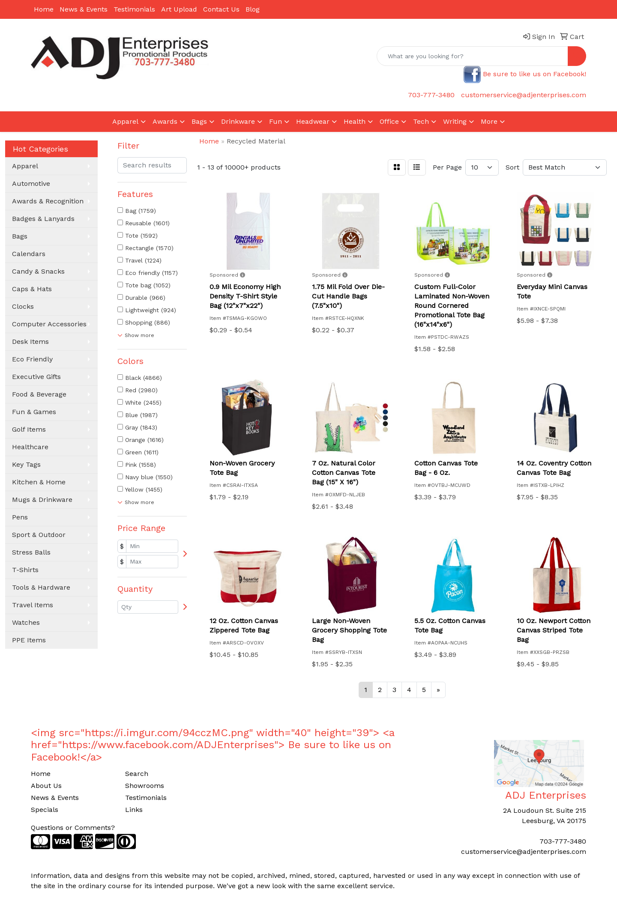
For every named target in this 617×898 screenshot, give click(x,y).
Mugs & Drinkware (42, 499)
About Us (46, 786)
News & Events (84, 9)
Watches (26, 622)
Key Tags (26, 464)
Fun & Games (34, 412)
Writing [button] (455, 121)
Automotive (31, 183)
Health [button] (354, 121)
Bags (19, 236)
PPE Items (29, 640)
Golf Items (29, 429)
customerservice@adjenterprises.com (523, 95)
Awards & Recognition (48, 201)
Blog (253, 9)
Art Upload (179, 9)
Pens (20, 517)
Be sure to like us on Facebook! (534, 74)
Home (44, 9)
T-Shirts (25, 570)
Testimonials (134, 9)
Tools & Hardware (41, 587)
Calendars (28, 254)
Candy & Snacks (38, 271)
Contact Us (221, 9)
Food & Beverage (39, 394)
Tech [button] (421, 121)
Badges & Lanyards (43, 219)
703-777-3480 (431, 95)
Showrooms (144, 786)
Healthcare (30, 447)
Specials (44, 810)
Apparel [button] (125, 121)
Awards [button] (165, 121)
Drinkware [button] (238, 121)
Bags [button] (199, 121)
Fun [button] (275, 121)
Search (136, 774)
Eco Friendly (32, 359)
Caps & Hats (32, 289)
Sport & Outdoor (39, 535)
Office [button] (389, 121)
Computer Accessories (49, 324)
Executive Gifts (36, 377)
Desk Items (30, 341)
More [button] (489, 121)
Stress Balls (31, 552)
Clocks (23, 306)
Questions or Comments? (73, 827)
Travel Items (32, 605)
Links (134, 810)
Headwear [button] (312, 121)
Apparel (25, 166)
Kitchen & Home (39, 482)
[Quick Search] (472, 56)
